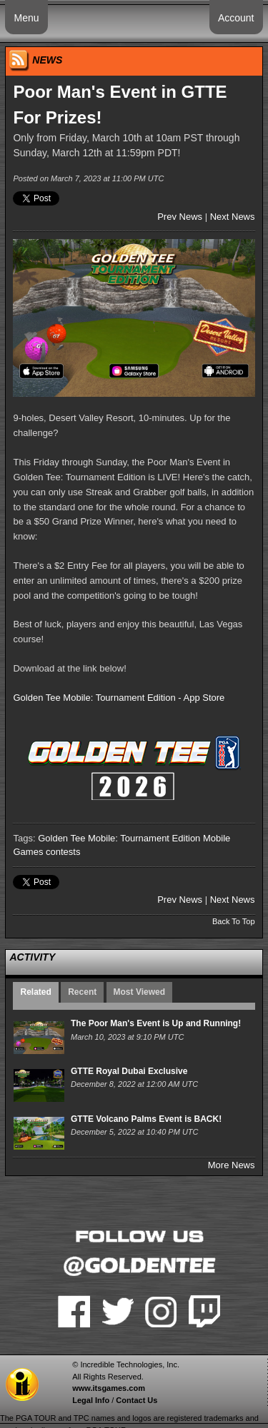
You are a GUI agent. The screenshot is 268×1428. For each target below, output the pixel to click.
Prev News (179, 216)
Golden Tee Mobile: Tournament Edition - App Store (118, 697)
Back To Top (233, 921)
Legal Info (90, 1400)
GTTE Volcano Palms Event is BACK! (146, 1119)
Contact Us (136, 1400)
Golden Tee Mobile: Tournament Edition (119, 838)
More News (231, 1165)
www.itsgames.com (108, 1388)
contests (63, 851)
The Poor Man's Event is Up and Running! (156, 1023)
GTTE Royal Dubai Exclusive (129, 1071)
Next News (232, 216)
